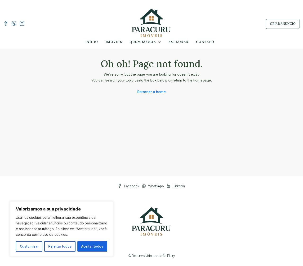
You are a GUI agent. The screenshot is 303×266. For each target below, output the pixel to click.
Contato (205, 42)
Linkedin (176, 186)
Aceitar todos (92, 246)
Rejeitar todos (59, 246)
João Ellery (167, 256)
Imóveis (114, 42)
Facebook (129, 186)
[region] (61, 229)
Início (91, 42)
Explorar (178, 42)
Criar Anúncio (283, 24)
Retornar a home (151, 92)
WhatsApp (153, 186)
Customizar (29, 246)
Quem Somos (142, 42)
